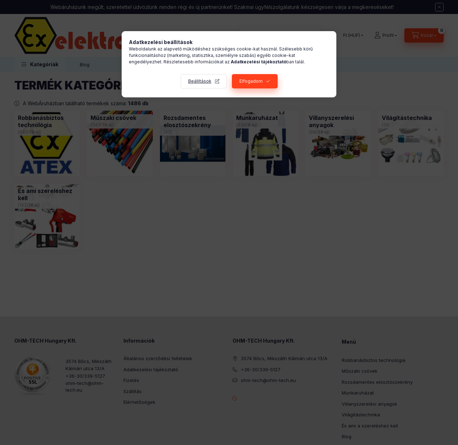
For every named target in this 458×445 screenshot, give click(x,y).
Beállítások (199, 81)
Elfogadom (251, 81)
